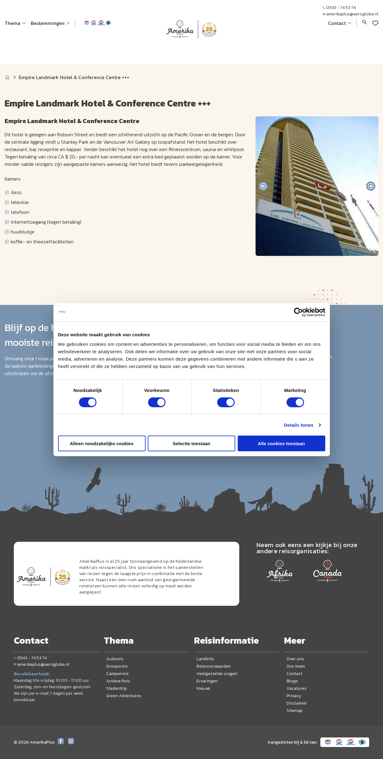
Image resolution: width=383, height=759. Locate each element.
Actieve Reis (118, 681)
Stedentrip (116, 688)
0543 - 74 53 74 (339, 7)
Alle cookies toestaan (281, 443)
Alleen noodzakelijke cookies (102, 443)
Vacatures (297, 688)
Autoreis (114, 659)
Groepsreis (117, 666)
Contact (294, 673)
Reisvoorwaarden (214, 666)
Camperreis (117, 673)
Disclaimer (297, 703)
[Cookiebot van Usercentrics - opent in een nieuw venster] (298, 312)
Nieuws (203, 688)
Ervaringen (207, 681)
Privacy (294, 696)
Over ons (295, 659)
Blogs (292, 681)
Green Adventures (123, 696)
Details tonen (298, 424)
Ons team (296, 666)
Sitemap (295, 710)
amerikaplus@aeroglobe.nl (350, 14)
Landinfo (205, 659)
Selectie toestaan (191, 443)
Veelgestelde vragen (217, 673)
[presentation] (263, 186)
